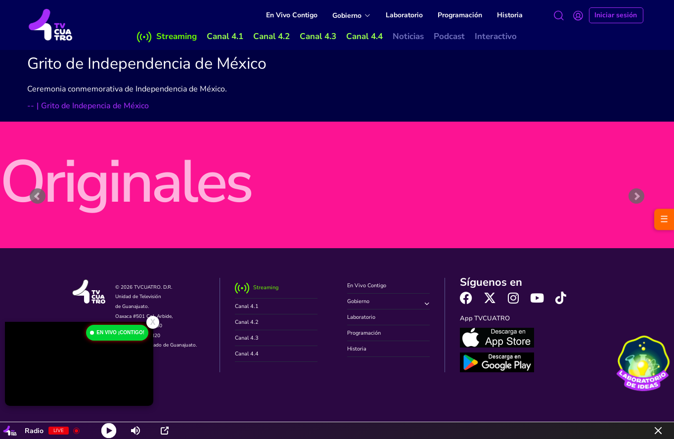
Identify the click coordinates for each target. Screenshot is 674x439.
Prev (37, 196)
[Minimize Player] (658, 431)
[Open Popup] (165, 431)
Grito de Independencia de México (147, 63)
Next (636, 196)
